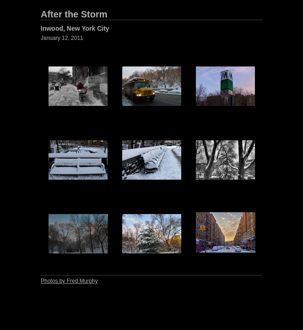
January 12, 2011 (62, 38)
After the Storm (74, 14)
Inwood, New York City (75, 28)
